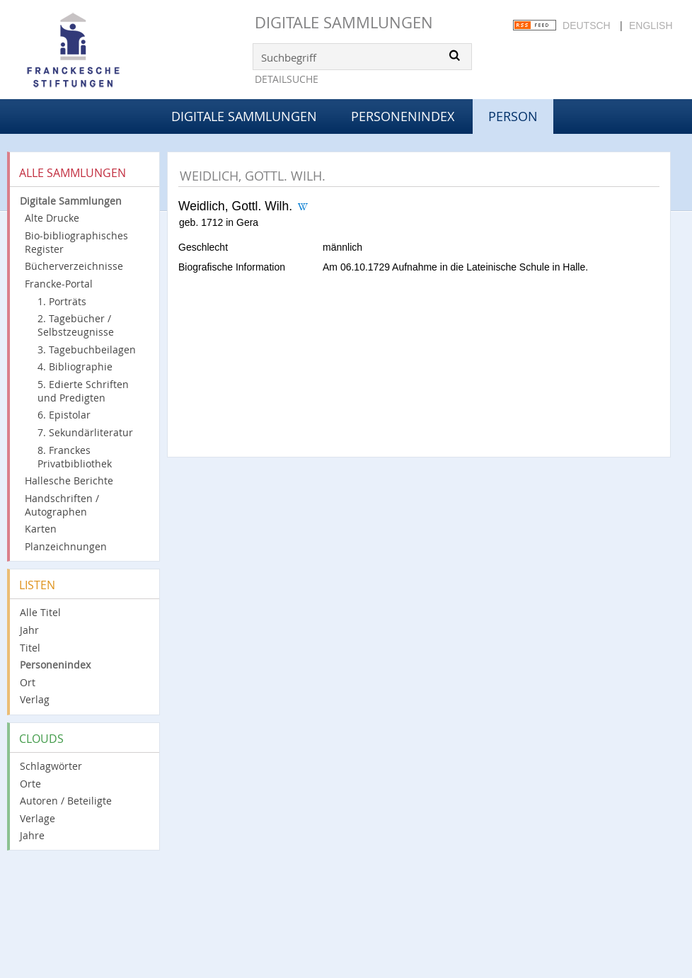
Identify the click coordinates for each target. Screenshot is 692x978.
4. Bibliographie (75, 366)
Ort (27, 682)
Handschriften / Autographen (62, 504)
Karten (41, 528)
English (650, 25)
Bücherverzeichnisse (74, 266)
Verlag (35, 699)
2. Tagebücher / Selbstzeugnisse (76, 325)
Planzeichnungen (66, 546)
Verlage (37, 818)
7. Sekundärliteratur (85, 432)
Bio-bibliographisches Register (76, 242)
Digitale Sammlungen (344, 22)
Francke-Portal (59, 283)
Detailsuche (286, 79)
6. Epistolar (64, 414)
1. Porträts (62, 301)
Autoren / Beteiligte (66, 800)
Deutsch (587, 25)
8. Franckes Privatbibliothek (75, 456)
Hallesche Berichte (69, 480)
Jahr (29, 630)
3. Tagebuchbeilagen (87, 349)
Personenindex (402, 116)
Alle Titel (40, 612)
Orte (30, 783)
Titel (30, 647)
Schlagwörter (51, 766)
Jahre (32, 835)
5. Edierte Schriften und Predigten (83, 390)
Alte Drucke (52, 217)
